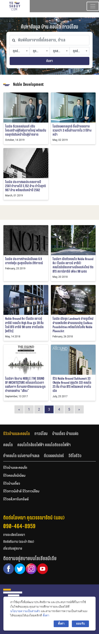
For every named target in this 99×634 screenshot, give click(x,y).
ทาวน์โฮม (41, 434)
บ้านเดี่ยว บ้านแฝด (65, 434)
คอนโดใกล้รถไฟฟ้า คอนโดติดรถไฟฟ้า (44, 445)
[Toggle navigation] (93, 6)
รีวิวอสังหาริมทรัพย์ (16, 499)
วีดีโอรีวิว (74, 456)
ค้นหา (49, 60)
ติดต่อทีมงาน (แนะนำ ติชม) (18, 541)
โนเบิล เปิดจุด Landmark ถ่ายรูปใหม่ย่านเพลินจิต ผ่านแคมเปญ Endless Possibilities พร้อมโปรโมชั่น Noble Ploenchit (73, 325)
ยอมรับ (80, 623)
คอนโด (8, 445)
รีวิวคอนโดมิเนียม (14, 476)
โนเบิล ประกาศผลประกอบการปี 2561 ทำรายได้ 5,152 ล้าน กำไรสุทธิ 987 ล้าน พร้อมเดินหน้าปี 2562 (25, 186)
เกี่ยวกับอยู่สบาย (12, 548)
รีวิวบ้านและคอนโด (16, 434)
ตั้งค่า (46, 615)
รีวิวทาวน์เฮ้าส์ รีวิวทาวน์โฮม (21, 491)
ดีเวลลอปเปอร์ (54, 456)
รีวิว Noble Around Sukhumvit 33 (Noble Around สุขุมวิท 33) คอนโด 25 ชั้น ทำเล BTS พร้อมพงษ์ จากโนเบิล (72, 384)
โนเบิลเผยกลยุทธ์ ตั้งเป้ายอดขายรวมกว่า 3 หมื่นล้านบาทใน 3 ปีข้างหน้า (72, 130)
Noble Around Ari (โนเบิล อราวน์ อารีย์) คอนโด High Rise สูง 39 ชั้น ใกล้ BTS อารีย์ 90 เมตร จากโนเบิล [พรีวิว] (24, 325)
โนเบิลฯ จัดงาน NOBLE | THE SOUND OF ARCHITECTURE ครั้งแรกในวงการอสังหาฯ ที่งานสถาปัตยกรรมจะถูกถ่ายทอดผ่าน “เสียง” (25, 384)
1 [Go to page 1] (29, 409)
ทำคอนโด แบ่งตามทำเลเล (21, 456)
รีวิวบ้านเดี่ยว (11, 483)
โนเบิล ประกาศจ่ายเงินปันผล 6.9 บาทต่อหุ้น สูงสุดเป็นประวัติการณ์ (24, 260)
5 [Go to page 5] (69, 409)
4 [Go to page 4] (59, 409)
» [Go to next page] (79, 409)
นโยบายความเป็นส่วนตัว (25, 611)
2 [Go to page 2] (39, 409)
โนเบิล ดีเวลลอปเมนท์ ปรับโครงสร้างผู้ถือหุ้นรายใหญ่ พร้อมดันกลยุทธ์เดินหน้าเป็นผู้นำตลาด (25, 130)
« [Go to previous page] (19, 409)
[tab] (18, 433)
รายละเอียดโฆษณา (14, 534)
